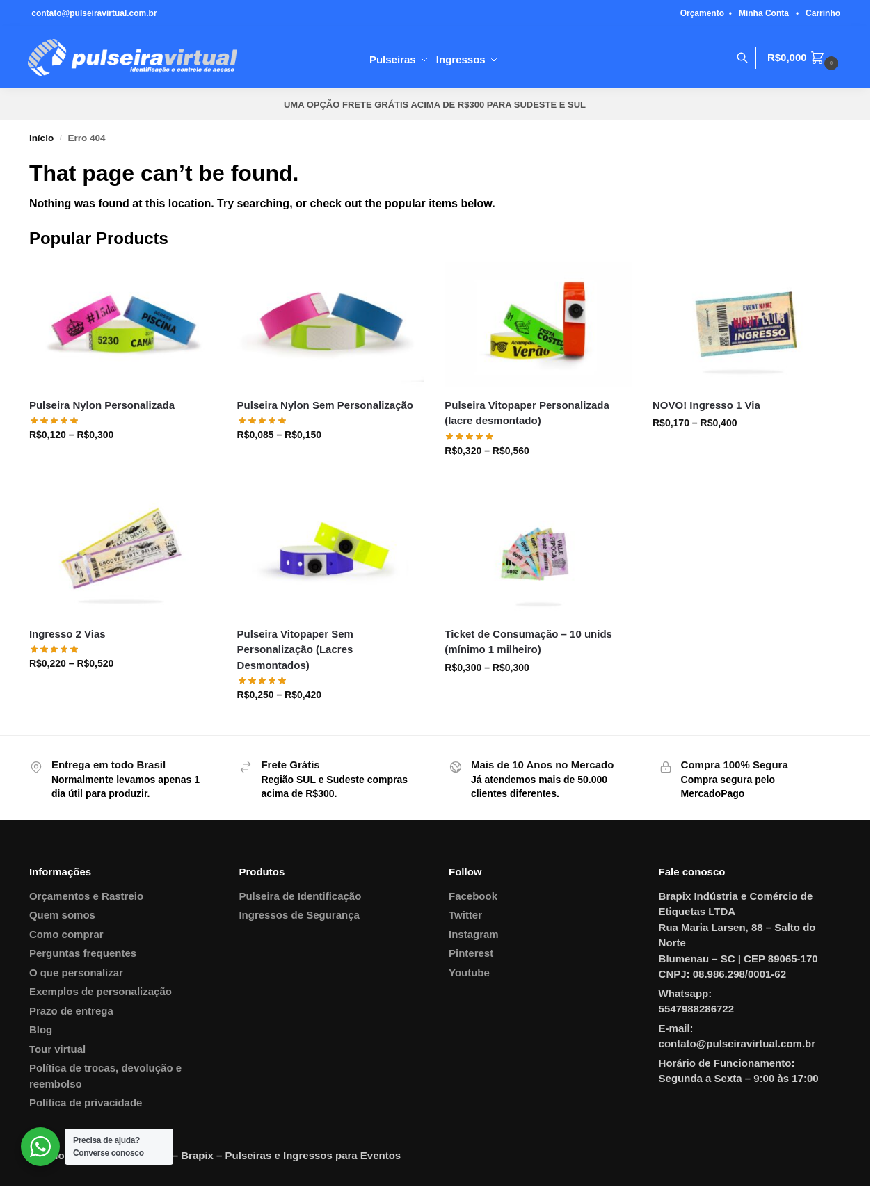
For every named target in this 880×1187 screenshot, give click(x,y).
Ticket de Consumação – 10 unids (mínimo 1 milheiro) (528, 642)
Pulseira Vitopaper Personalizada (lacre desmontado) (527, 413)
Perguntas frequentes (82, 953)
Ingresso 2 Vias (67, 634)
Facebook (473, 896)
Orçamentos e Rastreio (86, 896)
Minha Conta (764, 13)
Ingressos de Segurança (299, 915)
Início (41, 138)
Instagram (474, 934)
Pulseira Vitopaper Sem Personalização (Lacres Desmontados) (295, 649)
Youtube (469, 972)
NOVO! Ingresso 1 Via (706, 405)
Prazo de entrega (71, 1011)
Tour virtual (57, 1049)
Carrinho (823, 13)
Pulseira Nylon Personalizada (102, 405)
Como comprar (66, 934)
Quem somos (62, 915)
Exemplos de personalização (100, 991)
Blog (40, 1029)
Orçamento (702, 13)
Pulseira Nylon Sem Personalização (325, 405)
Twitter (465, 915)
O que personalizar (76, 972)
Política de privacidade (86, 1102)
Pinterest (471, 953)
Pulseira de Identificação (300, 896)
